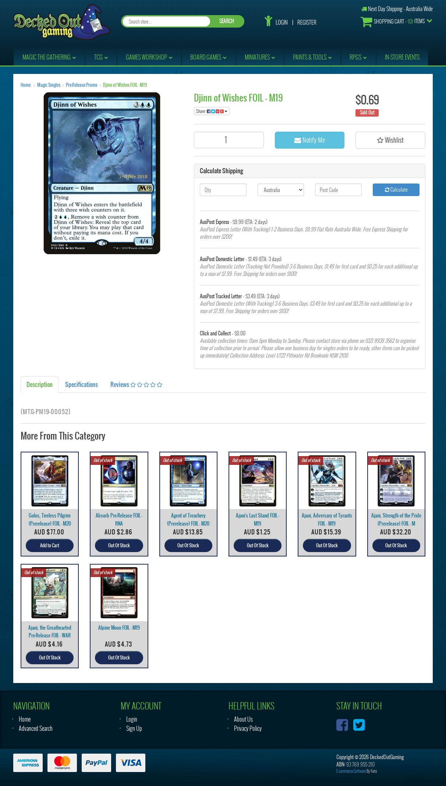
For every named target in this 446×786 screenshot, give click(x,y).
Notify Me (309, 140)
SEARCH (226, 21)
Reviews (136, 384)
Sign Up (134, 728)
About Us (243, 719)
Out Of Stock (119, 545)
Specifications (81, 384)
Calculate (396, 189)
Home (26, 85)
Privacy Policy (248, 728)
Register (306, 22)
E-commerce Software (351, 771)
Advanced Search (36, 728)
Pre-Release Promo (82, 85)
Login (282, 22)
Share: (211, 111)
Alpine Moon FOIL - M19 (119, 627)
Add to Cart (49, 545)
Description (39, 384)
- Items (393, 21)
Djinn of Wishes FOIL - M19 (125, 85)
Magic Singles (48, 85)
